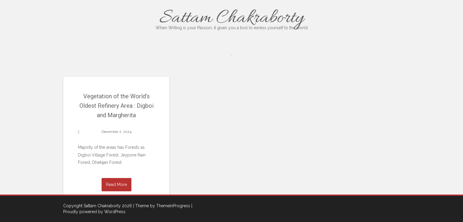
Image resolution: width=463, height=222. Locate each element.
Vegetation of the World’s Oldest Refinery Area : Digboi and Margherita (116, 106)
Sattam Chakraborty (231, 18)
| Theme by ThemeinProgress (161, 205)
